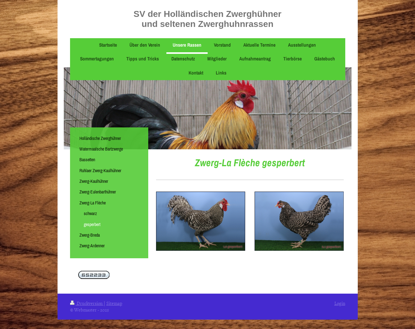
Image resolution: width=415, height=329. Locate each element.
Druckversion (87, 303)
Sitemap (114, 303)
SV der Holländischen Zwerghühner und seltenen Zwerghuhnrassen (207, 19)
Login (339, 303)
